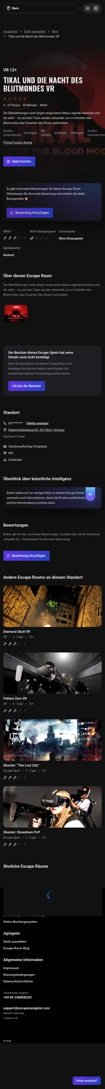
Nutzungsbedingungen (19, 975)
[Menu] (92, 8)
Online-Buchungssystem (20, 922)
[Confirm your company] (26, 386)
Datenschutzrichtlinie (18, 981)
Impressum (11, 968)
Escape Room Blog (16, 948)
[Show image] (16, 313)
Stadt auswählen (14, 941)
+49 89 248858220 (17, 997)
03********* (15, 423)
